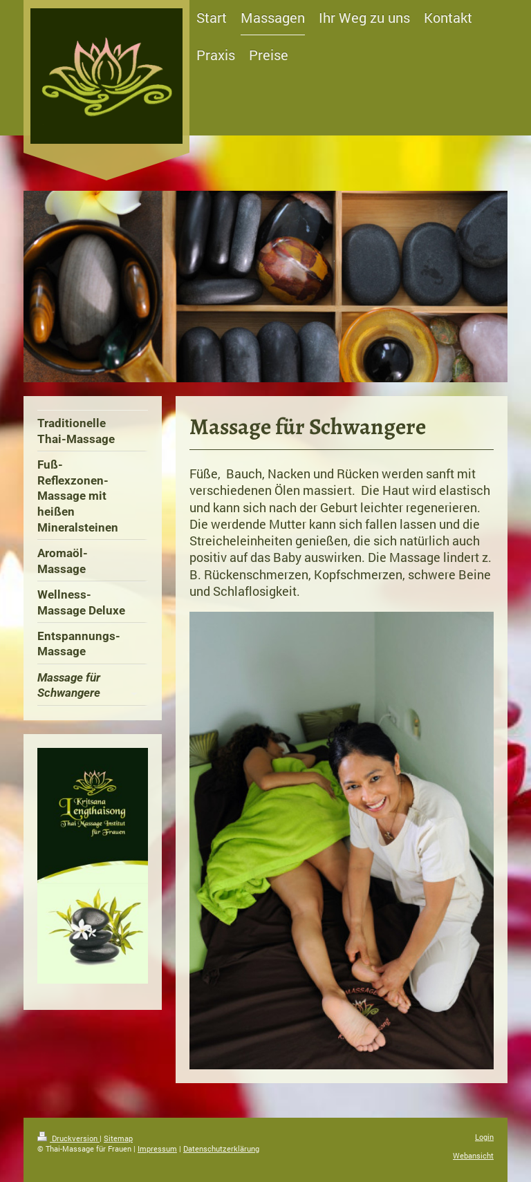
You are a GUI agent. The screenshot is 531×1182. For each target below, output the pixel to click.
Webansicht (473, 1155)
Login (484, 1137)
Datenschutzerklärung (221, 1148)
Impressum (157, 1148)
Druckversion (68, 1138)
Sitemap (118, 1138)
